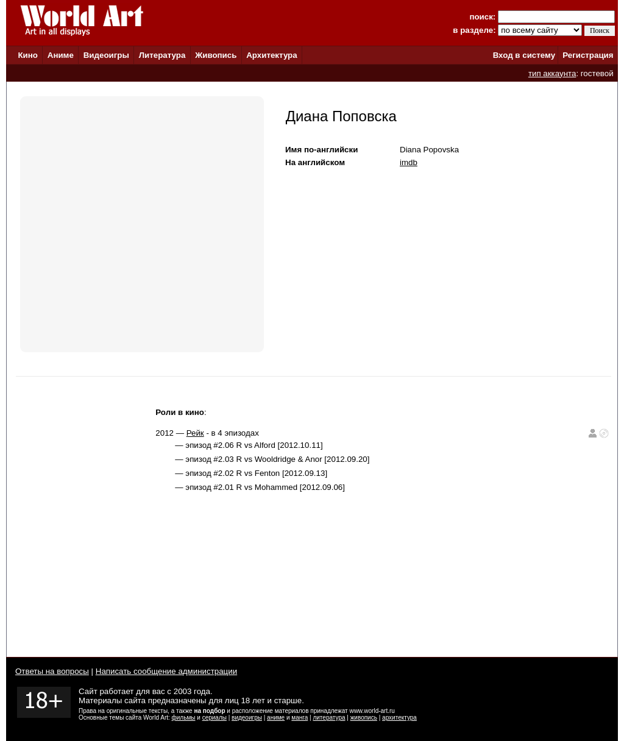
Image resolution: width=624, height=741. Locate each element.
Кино (28, 55)
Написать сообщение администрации (166, 671)
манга (299, 717)
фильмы (184, 717)
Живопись (215, 55)
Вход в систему (524, 55)
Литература (162, 55)
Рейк (195, 433)
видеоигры (247, 717)
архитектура (399, 717)
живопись (363, 717)
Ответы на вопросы (52, 671)
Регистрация (587, 55)
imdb (408, 162)
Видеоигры (106, 55)
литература (329, 717)
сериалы (214, 717)
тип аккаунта (552, 73)
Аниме (61, 55)
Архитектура (271, 55)
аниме (276, 717)
